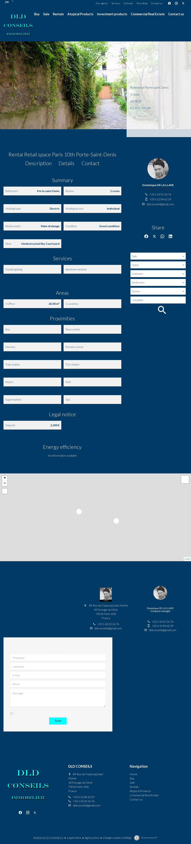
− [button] (5, 483)
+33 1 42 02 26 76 (160, 194)
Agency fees (92, 837)
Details (66, 163)
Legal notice (74, 837)
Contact (90, 163)
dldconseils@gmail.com (160, 204)
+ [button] (5, 478)
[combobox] (158, 256)
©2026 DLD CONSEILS (48, 837)
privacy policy (56, 713)
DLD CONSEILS (80, 766)
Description (38, 163)
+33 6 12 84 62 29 (160, 199)
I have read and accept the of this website (49, 713)
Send (58, 720)
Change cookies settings (117, 837)
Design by (149, 837)
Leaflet (187, 559)
